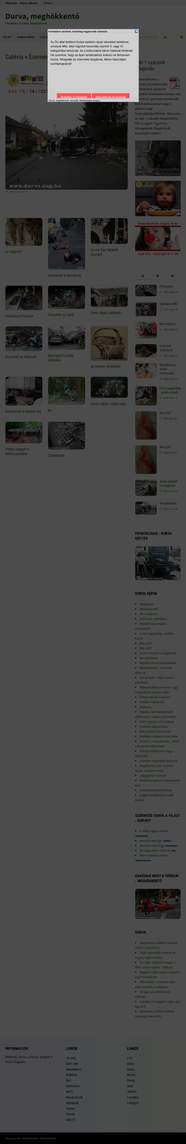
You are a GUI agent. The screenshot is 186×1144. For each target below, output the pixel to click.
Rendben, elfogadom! (74, 97)
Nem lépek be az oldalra (111, 97)
